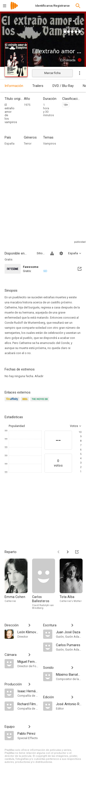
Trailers (37, 86)
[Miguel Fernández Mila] (28, 661)
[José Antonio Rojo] (69, 703)
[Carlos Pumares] (69, 644)
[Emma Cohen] (18, 584)
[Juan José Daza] (69, 632)
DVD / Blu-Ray (63, 86)
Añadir (39, 376)
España (9, 143)
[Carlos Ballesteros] (46, 584)
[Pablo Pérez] (28, 733)
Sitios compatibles (41, 253)
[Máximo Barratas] (69, 674)
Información (14, 86)
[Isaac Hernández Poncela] (28, 691)
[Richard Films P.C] (28, 703)
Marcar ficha (52, 73)
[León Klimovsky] (28, 632)
